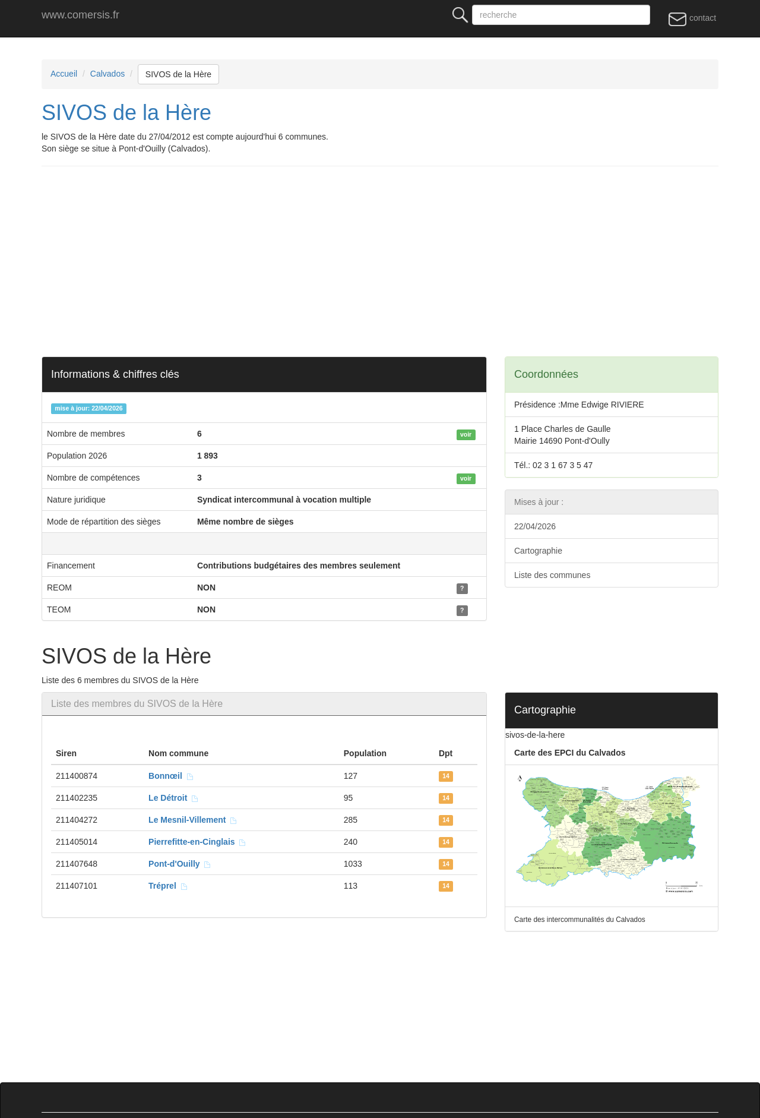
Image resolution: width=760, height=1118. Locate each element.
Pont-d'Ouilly (179, 863)
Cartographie (538, 550)
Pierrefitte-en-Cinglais (197, 842)
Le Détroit (173, 798)
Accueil (63, 73)
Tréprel (168, 885)
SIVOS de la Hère (178, 74)
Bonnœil (171, 776)
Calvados (107, 73)
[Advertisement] (398, 261)
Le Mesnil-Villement (193, 820)
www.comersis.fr (80, 15)
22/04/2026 (535, 526)
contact (692, 18)
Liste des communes (552, 575)
